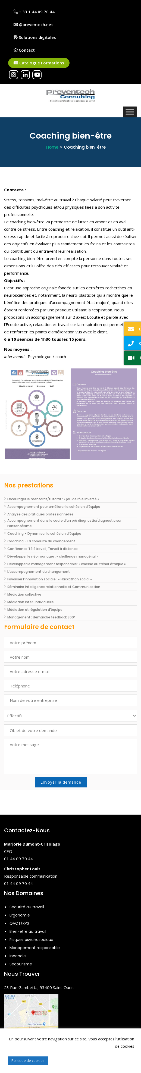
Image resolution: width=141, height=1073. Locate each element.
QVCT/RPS (19, 923)
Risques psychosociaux (31, 939)
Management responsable (35, 947)
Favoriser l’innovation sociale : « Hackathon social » (49, 579)
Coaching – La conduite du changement (41, 541)
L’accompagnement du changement (38, 571)
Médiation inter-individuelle (30, 602)
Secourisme (21, 964)
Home (52, 147)
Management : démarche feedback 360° (41, 617)
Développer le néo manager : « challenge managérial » (52, 556)
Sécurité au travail (27, 907)
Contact (24, 50)
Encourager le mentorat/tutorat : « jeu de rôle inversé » (53, 499)
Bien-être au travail (28, 931)
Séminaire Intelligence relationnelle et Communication (53, 586)
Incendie (18, 956)
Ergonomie (20, 915)
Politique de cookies (28, 1060)
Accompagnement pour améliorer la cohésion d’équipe (53, 506)
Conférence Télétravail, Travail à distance (42, 548)
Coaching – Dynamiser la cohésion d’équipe (44, 533)
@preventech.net (33, 24)
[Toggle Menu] (130, 111)
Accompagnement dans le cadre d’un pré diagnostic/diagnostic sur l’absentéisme (64, 523)
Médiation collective (24, 594)
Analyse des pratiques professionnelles (40, 514)
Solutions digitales (35, 37)
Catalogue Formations (39, 63)
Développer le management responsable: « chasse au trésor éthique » (66, 564)
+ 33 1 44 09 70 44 (34, 11)
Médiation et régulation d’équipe (34, 609)
